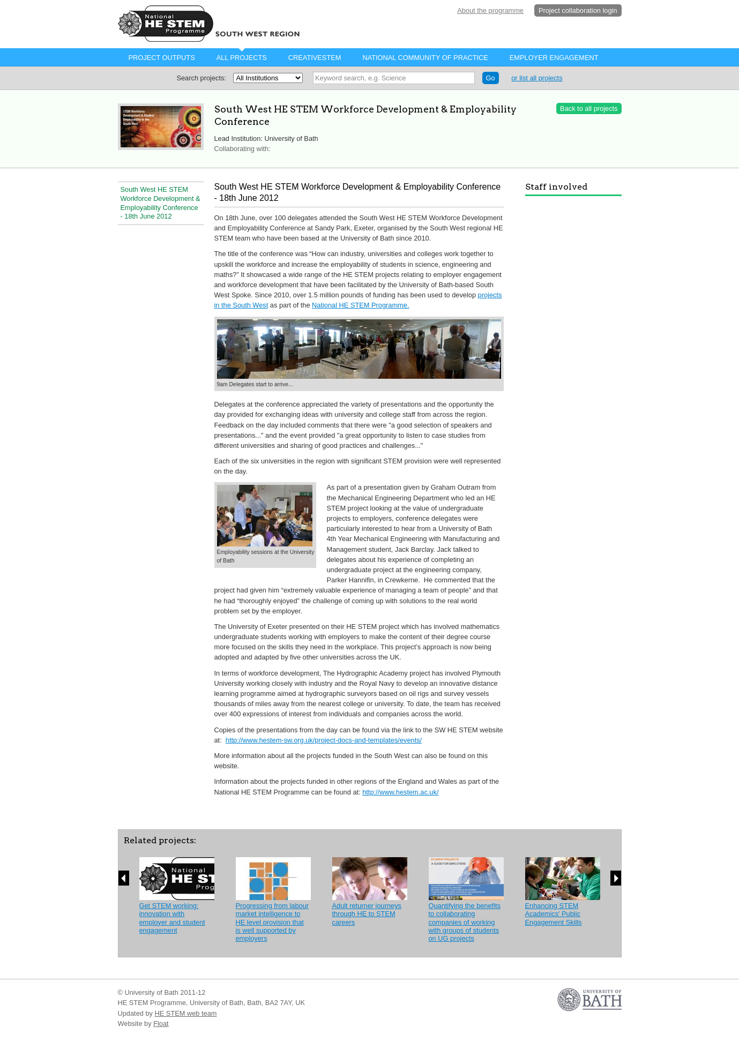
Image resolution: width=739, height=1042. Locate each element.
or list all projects (536, 78)
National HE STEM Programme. (360, 305)
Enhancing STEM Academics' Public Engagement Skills (553, 914)
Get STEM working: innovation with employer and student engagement (172, 918)
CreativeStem (314, 58)
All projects (242, 58)
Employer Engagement (554, 58)
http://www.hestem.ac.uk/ (400, 792)
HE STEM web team (186, 1013)
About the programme (490, 10)
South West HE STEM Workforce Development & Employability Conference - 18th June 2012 (160, 202)
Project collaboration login (578, 10)
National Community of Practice (425, 58)
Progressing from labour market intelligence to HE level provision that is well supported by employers (272, 922)
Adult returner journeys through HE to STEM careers (366, 914)
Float (160, 1023)
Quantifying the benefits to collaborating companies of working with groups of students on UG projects (465, 922)
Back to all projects (588, 108)
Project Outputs (162, 58)
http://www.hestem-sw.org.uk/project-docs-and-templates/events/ (324, 740)
